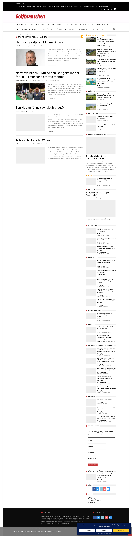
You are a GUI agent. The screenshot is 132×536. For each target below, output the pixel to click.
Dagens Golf (78, 516)
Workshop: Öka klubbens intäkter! (71, 6)
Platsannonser (20, 6)
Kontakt (56, 6)
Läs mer (52, 63)
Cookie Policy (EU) (104, 6)
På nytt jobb (40, 46)
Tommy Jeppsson (21, 80)
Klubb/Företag (92, 458)
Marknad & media (54, 80)
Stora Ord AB (62, 516)
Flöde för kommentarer (94, 500)
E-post (90, 440)
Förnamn (90, 446)
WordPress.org (92, 502)
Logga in (90, 497)
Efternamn (91, 452)
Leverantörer (45, 111)
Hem (17, 34)
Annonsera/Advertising (34, 6)
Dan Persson (100, 99)
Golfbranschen (20, 46)
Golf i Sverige (47, 6)
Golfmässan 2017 (46, 80)
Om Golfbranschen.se (90, 6)
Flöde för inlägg (92, 498)
